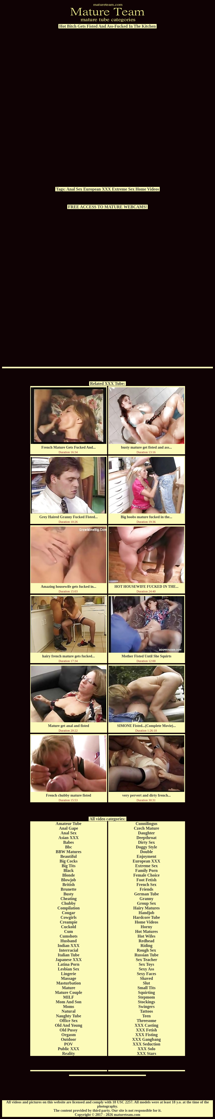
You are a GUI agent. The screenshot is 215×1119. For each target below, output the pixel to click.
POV (68, 1044)
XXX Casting (146, 1025)
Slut (146, 983)
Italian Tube (68, 955)
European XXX (97, 189)
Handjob (146, 912)
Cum (68, 931)
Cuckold (68, 927)
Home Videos (147, 189)
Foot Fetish (147, 880)
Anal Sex (74, 189)
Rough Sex (146, 950)
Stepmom (146, 997)
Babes (68, 842)
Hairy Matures (146, 908)
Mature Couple (68, 992)
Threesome (146, 1020)
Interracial (68, 950)
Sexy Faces (146, 973)
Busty (68, 894)
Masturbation (68, 983)
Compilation (68, 908)
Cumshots (68, 936)
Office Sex (68, 1020)
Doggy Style (146, 847)
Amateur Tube (69, 823)
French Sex (147, 884)
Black (68, 870)
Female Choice (146, 875)
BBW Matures (69, 851)
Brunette (68, 889)
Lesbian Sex (68, 969)
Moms (68, 1006)
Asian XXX (68, 837)
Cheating (68, 898)
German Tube (146, 894)
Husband (68, 941)
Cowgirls (68, 917)
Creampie (68, 922)
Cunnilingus (146, 823)
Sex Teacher (146, 959)
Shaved (146, 978)
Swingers (146, 1006)
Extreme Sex (123, 189)
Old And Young (68, 1025)
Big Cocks (69, 861)
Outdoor (68, 1039)
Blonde (68, 875)
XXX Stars (146, 1053)
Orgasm (68, 1034)
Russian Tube (146, 955)
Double (146, 851)
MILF (68, 997)
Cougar (68, 912)
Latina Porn (68, 964)
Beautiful (68, 856)
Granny (146, 898)
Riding (146, 945)
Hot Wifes (146, 936)
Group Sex (146, 903)
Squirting (146, 992)
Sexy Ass (146, 969)
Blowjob (68, 880)
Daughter (146, 833)
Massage (68, 978)
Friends (146, 889)
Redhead (146, 941)
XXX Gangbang (146, 1039)
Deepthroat (146, 837)
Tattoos (146, 1011)
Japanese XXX (69, 959)
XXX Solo (146, 1049)
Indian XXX (68, 945)
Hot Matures (146, 931)
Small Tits (146, 988)
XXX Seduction (146, 1044)
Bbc (68, 847)
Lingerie (68, 973)
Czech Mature (146, 828)
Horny (146, 927)
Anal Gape (68, 828)
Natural (68, 1011)
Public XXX (68, 1049)
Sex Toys (146, 964)
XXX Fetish (146, 1030)
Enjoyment (146, 856)
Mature (68, 988)
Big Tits (68, 866)
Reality (68, 1053)
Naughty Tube (68, 1016)
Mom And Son (69, 1002)
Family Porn (146, 870)
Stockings (146, 1002)
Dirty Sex (146, 842)
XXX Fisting (146, 1034)
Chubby (68, 903)
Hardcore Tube (146, 917)
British (68, 884)
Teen (146, 1016)
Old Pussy (69, 1030)
